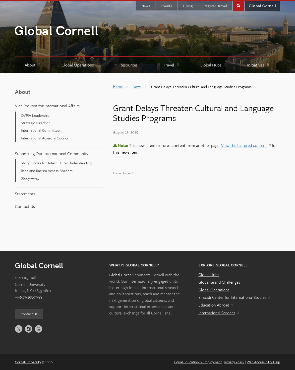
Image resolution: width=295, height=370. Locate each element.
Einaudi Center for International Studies (234, 297)
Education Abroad (215, 305)
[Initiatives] (258, 65)
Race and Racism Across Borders (46, 170)
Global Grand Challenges (219, 282)
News (145, 5)
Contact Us (25, 206)
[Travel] (172, 65)
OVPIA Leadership (35, 115)
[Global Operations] (81, 65)
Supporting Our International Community (51, 153)
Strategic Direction (36, 122)
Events (166, 5)
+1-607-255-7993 (28, 297)
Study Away (30, 178)
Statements (25, 193)
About (23, 92)
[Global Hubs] (213, 65)
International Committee (40, 130)
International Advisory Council (44, 138)
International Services (218, 313)
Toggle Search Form (238, 5)
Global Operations (214, 290)
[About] (33, 65)
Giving (187, 5)
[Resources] (132, 65)
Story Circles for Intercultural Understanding (56, 163)
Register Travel (215, 5)
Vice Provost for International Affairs (47, 106)
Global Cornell (56, 31)
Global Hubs (208, 275)
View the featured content (246, 145)
